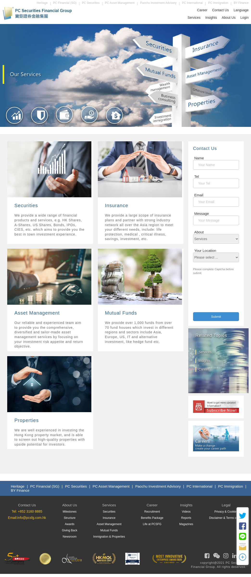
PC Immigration (218, 3)
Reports (186, 518)
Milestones (69, 511)
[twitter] (242, 518)
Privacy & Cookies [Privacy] (226, 511)
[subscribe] (216, 412)
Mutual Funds (109, 530)
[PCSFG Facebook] (206, 556)
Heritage (42, 3)
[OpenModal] (242, 559)
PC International (192, 3)
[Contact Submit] (216, 316)
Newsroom (69, 536)
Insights (211, 17)
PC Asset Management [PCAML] (111, 486)
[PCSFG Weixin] (216, 556)
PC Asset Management (120, 3)
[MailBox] (216, 202)
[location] (216, 257)
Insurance (109, 518)
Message (201, 213)
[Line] (242, 539)
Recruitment (152, 511)
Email (198, 195)
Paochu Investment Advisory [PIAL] (158, 486)
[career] (216, 450)
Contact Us (220, 10)
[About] (216, 239)
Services (194, 17)
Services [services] (205, 352)
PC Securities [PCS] (76, 486)
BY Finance (241, 3)
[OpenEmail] (242, 549)
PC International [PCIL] (200, 486)
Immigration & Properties (109, 536)
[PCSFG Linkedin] (234, 556)
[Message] (216, 220)
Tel (196, 176)
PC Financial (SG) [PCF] (44, 486)
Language (241, 10)
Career (202, 10)
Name (199, 158)
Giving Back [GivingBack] (69, 530)
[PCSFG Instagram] (225, 556)
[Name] (216, 165)
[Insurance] (39, 125)
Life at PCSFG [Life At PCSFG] (152, 524)
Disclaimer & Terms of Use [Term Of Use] (226, 518)
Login (244, 17)
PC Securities (91, 3)
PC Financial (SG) (64, 3)
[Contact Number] (216, 183)
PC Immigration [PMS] (230, 486)
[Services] (50, 215)
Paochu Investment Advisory (158, 3)
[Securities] (14, 125)
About (199, 232)
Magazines (186, 524)
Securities (109, 511)
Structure (69, 518)
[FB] (242, 528)
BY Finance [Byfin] (20, 490)
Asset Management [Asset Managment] (109, 524)
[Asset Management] (64, 124)
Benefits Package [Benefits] (152, 518)
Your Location (205, 250)
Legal (226, 505)
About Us (229, 17)
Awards (70, 524)
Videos (186, 511)
